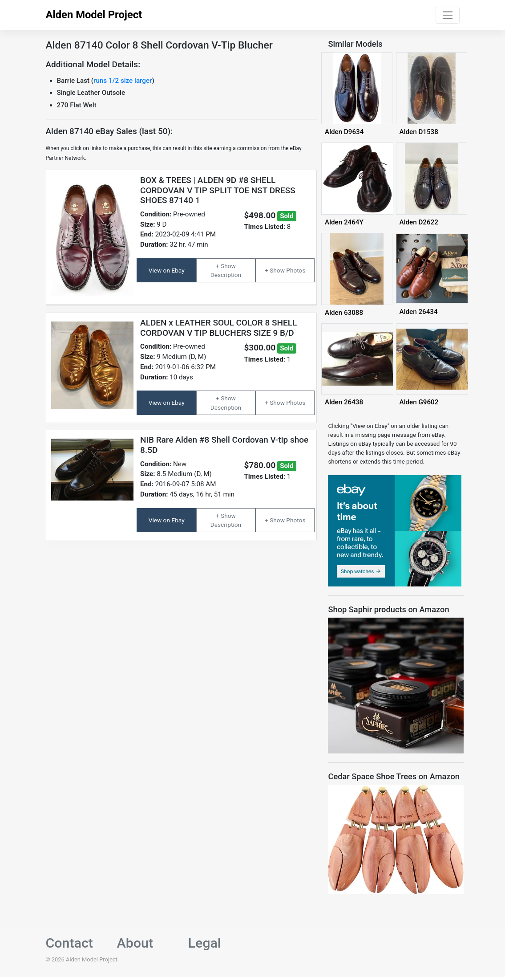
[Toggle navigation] (447, 15)
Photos (295, 270)
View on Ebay (167, 270)
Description (225, 274)
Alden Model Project (94, 14)
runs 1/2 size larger (122, 81)
